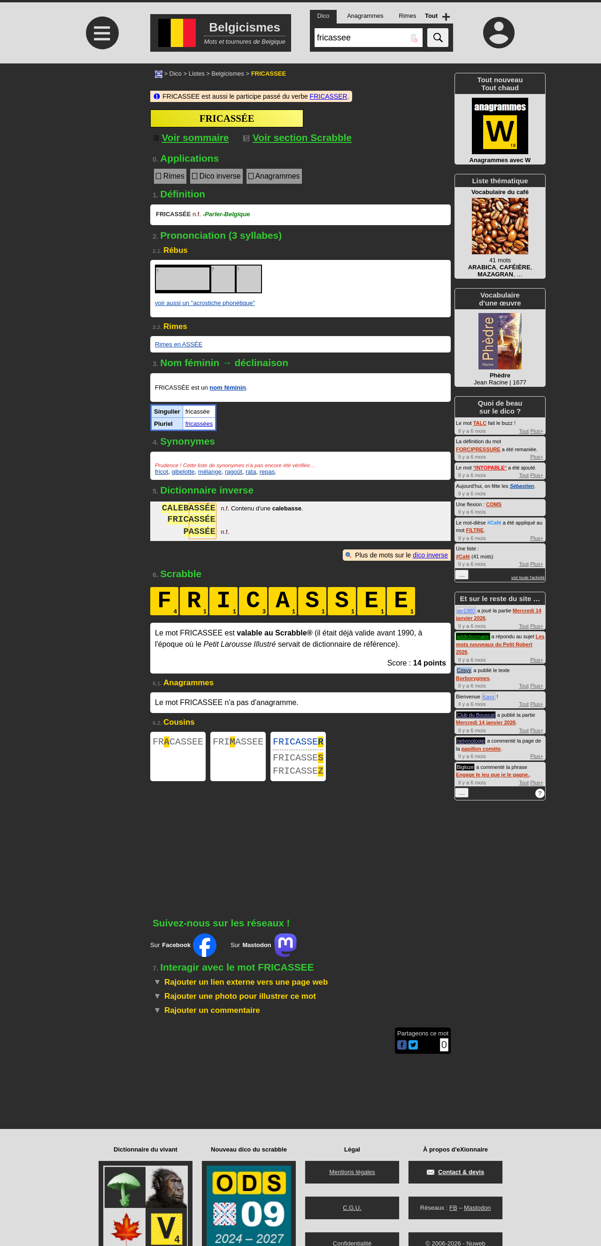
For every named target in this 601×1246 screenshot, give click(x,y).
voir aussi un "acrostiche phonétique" (205, 302)
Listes (197, 73)
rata (251, 471)
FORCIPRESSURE (478, 449)
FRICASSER (328, 96)
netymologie (471, 741)
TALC (480, 423)
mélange (210, 471)
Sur (183, 951)
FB (453, 1207)
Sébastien (522, 486)
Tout (524, 431)
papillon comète (481, 749)
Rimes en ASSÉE (178, 344)
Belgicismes (227, 73)
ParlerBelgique (226, 214)
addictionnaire (473, 636)
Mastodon (477, 1207)
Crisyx (464, 670)
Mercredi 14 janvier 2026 (486, 722)
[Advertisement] (101, 142)
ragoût (233, 471)
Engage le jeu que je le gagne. (493, 774)
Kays (488, 696)
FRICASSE (298, 743)
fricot (161, 471)
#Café (494, 522)
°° (490, 467)
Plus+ (536, 431)
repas (267, 471)
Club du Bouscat (476, 715)
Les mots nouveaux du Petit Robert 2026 (500, 644)
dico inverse (430, 555)
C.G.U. (352, 1207)
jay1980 (466, 610)
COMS (493, 504)
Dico (176, 73)
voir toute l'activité (528, 577)
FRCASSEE (178, 743)
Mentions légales (352, 1171)
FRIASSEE (238, 743)
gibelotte (182, 471)
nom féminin (227, 387)
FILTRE (475, 530)
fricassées (199, 423)
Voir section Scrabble (297, 137)
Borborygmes (473, 678)
